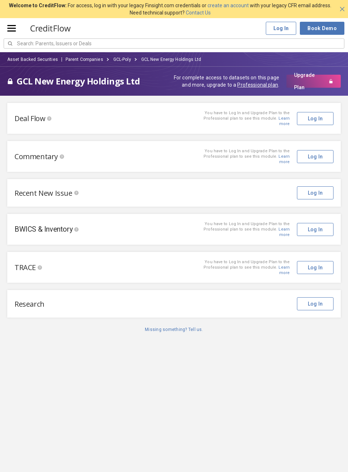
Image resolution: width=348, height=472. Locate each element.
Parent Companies (84, 59)
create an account (228, 5)
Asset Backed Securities (32, 59)
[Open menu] (11, 28)
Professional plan (257, 85)
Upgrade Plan (313, 81)
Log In (281, 28)
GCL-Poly (122, 59)
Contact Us (198, 13)
